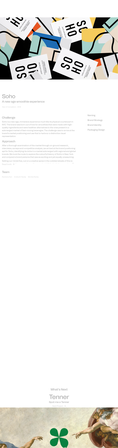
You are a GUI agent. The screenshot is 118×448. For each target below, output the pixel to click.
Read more (7, 166)
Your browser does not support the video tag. (59, 219)
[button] (113, 12)
